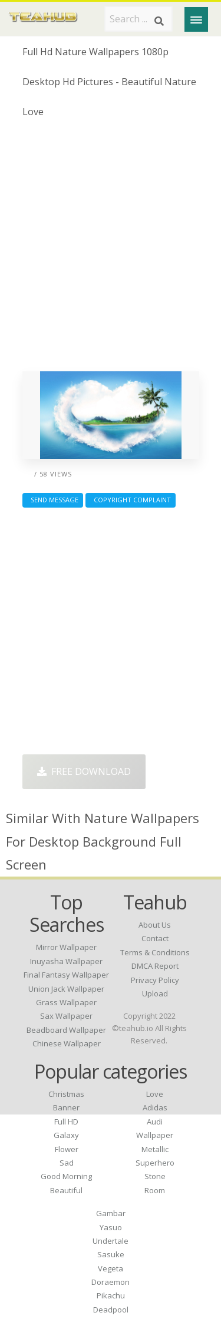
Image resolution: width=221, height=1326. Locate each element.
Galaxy (66, 1135)
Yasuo (111, 1227)
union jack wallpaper (66, 988)
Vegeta (110, 1268)
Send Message (52, 499)
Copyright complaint (130, 499)
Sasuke (110, 1254)
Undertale (110, 1241)
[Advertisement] (110, 249)
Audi (155, 1121)
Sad (67, 1162)
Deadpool (110, 1309)
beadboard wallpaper (66, 1030)
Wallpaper (154, 1135)
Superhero (155, 1162)
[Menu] (196, 19)
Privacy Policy (155, 980)
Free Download (84, 771)
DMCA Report (155, 966)
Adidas (155, 1107)
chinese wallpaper (66, 1043)
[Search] (159, 21)
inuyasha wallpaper (66, 961)
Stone (155, 1176)
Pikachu (111, 1295)
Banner (66, 1107)
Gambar (111, 1213)
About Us (154, 924)
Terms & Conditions (155, 952)
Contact (155, 938)
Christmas (66, 1094)
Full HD (66, 1121)
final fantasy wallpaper (66, 974)
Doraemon (110, 1282)
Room (154, 1190)
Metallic (155, 1149)
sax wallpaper (66, 1016)
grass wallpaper (66, 1002)
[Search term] (138, 19)
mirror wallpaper (66, 947)
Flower (66, 1149)
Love (154, 1094)
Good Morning (66, 1176)
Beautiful (66, 1190)
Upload (155, 993)
